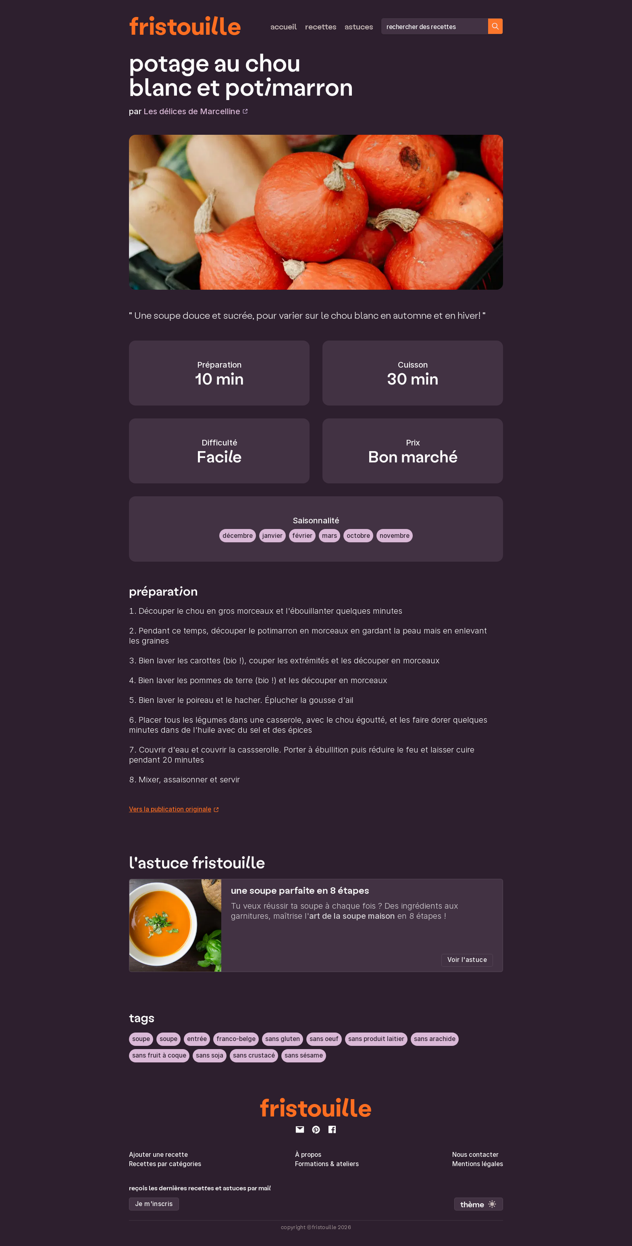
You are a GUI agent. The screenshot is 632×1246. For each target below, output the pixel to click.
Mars (329, 535)
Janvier (272, 535)
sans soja (209, 1054)
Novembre (395, 535)
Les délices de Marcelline (195, 111)
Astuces (359, 26)
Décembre (237, 535)
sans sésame (304, 1054)
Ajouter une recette (158, 1154)
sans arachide (434, 1038)
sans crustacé (254, 1054)
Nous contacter (475, 1154)
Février (302, 535)
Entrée (197, 1038)
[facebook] (332, 1128)
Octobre (358, 535)
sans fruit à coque (159, 1054)
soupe (141, 1038)
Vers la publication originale (174, 809)
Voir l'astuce (467, 960)
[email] (300, 1128)
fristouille (185, 24)
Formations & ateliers (327, 1163)
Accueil (283, 26)
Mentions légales (477, 1163)
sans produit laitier (376, 1038)
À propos (308, 1154)
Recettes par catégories (165, 1163)
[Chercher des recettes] (495, 26)
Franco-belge (236, 1038)
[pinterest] (316, 1128)
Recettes (321, 26)
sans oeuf (324, 1038)
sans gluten (282, 1038)
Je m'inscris (154, 1203)
